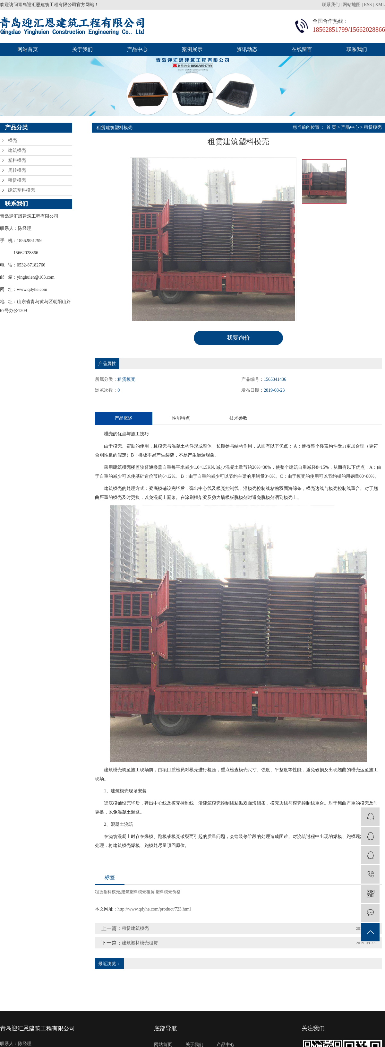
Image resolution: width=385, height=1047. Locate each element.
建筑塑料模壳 (21, 190)
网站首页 (27, 49)
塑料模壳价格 (168, 891)
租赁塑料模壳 (107, 891)
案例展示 (192, 49)
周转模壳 (17, 170)
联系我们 (331, 4)
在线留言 (302, 49)
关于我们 (82, 49)
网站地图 (352, 4)
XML (380, 4)
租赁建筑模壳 (135, 928)
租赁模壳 (17, 180)
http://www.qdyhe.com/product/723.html (154, 909)
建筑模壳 (17, 150)
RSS (368, 4)
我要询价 (238, 338)
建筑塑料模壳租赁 (138, 891)
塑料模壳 (17, 160)
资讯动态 (247, 49)
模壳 (12, 140)
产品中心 (137, 49)
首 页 (331, 127)
